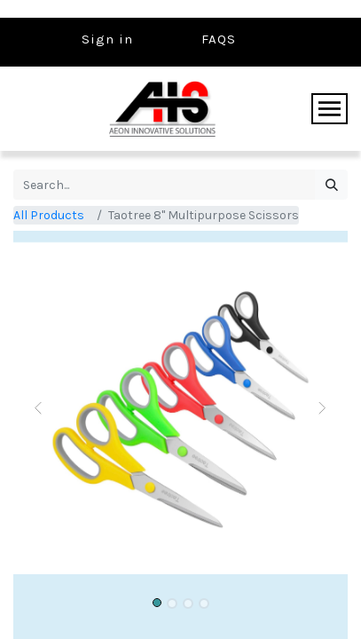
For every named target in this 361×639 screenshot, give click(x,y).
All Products (48, 215)
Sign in (107, 39)
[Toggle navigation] (329, 108)
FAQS (218, 39)
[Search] (331, 185)
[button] (38, 408)
